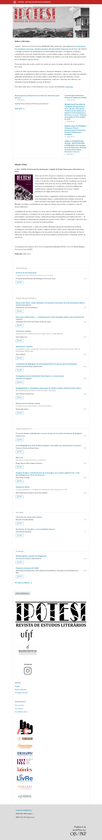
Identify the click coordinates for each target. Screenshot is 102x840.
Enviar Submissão (22, 593)
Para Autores (19, 708)
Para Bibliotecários (21, 712)
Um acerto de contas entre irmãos (29, 517)
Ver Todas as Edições (22, 583)
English (17, 686)
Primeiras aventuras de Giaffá (27, 568)
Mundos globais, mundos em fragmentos (31, 556)
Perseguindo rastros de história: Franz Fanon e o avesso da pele (40, 376)
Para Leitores (19, 705)
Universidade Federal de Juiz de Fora (64, 49)
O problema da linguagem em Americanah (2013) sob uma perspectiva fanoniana (46, 364)
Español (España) (21, 689)
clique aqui (69, 87)
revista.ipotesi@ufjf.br (24, 810)
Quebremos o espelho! (51, 349)
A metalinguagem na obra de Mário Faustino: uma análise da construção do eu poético (48, 445)
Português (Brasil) (21, 693)
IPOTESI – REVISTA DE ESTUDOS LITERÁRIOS (34, 2)
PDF (20, 282)
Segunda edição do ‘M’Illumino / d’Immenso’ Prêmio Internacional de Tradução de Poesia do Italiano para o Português (76, 130)
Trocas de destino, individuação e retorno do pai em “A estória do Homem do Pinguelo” (49, 433)
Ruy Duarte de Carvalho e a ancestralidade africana (35, 529)
